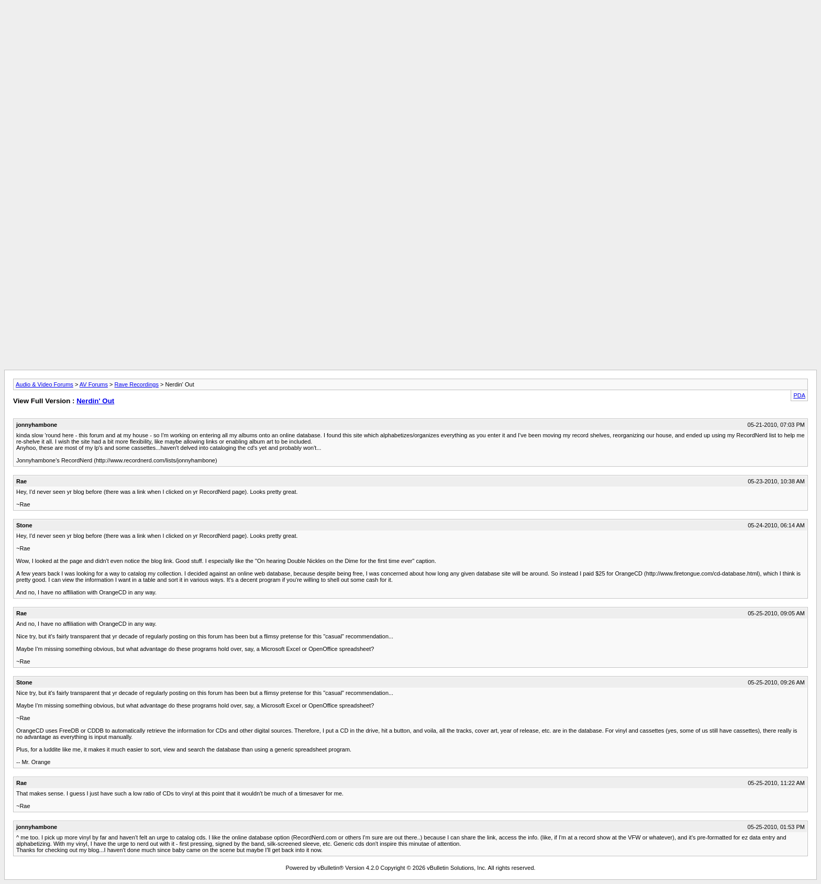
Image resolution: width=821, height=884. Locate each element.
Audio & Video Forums (44, 384)
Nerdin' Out (95, 401)
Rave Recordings (137, 384)
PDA (799, 395)
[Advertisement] (410, 27)
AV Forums (94, 384)
